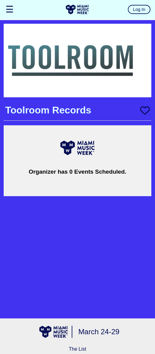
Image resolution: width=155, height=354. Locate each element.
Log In (139, 9)
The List (77, 349)
